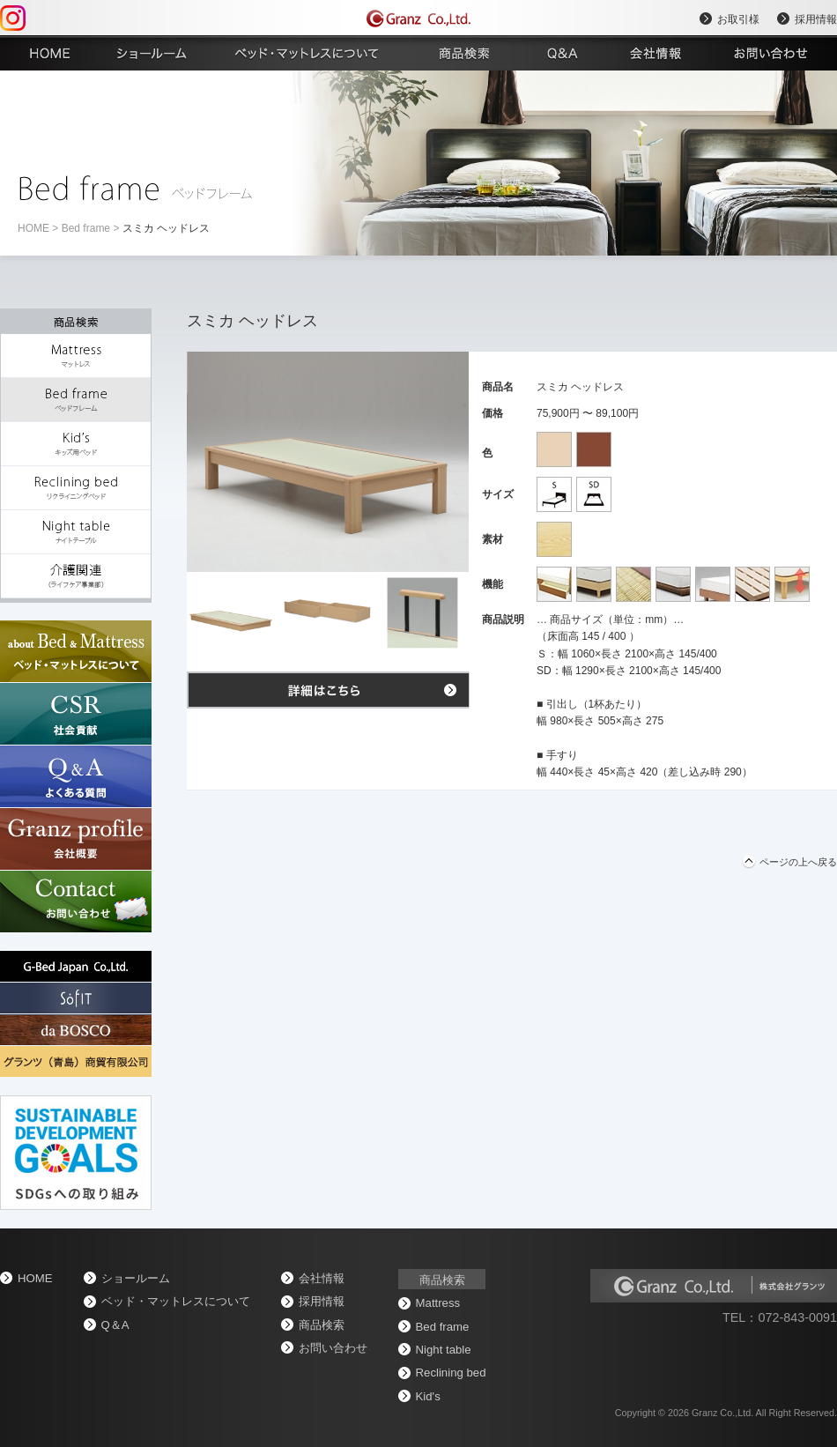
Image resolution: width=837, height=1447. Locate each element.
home (33, 228)
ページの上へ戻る (798, 862)
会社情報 (321, 1278)
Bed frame (86, 228)
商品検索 (321, 1325)
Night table (443, 1349)
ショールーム (135, 1278)
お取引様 (738, 19)
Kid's (428, 1396)
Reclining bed (451, 1372)
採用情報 (816, 19)
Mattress (438, 1303)
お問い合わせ (333, 1347)
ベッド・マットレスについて (175, 1301)
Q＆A (115, 1325)
